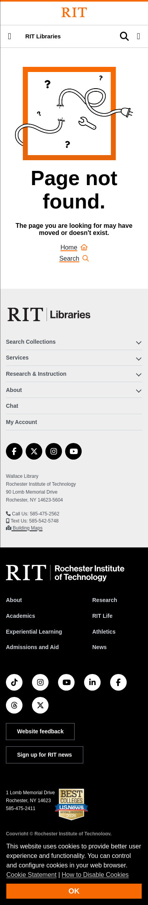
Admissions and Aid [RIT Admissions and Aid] (32, 647)
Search (74, 258)
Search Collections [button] (31, 342)
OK (74, 891)
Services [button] (17, 357)
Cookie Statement (31, 874)
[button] (9, 36)
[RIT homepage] (65, 573)
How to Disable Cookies (95, 874)
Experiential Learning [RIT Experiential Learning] (34, 632)
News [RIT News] (99, 647)
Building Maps (27, 528)
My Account (21, 422)
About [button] (14, 390)
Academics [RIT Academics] (20, 616)
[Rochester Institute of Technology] (74, 12)
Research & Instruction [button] (36, 374)
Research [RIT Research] (104, 600)
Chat (12, 406)
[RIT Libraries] (50, 314)
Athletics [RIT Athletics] (104, 632)
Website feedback (40, 731)
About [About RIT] (14, 600)
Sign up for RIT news (44, 755)
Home (74, 247)
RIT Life (102, 616)
